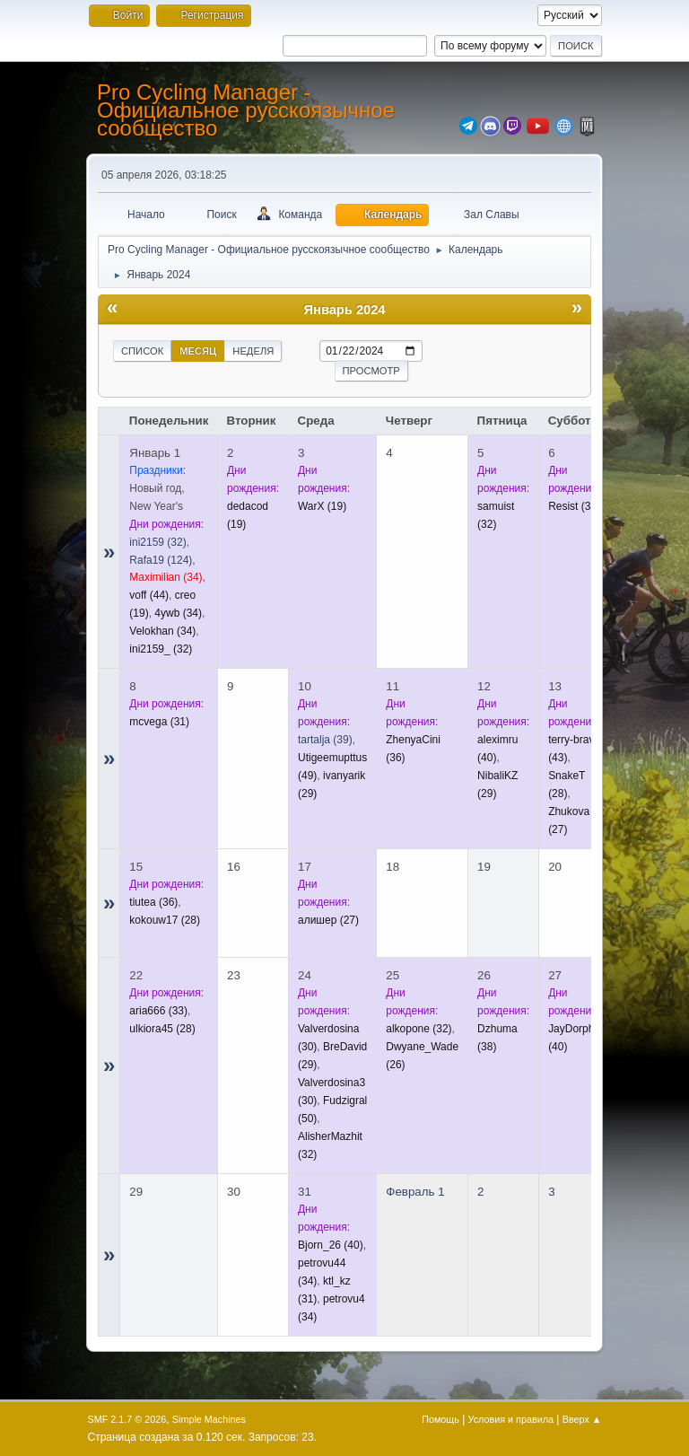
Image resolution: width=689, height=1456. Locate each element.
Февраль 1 (415, 1191)
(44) (149, 595)
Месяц (197, 351)
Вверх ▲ (582, 1419)
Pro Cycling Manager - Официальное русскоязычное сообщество (246, 110)
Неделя (253, 351)
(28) (164, 920)
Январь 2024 (345, 310)
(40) (330, 1245)
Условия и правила (511, 1419)
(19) (322, 506)
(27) (328, 920)
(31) (159, 721)
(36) (153, 902)
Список (142, 351)
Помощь (440, 1419)
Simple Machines (209, 1419)
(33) (158, 1010)
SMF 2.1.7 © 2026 (127, 1419)
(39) (325, 739)
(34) (165, 577)
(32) (157, 542)
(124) (160, 560)
